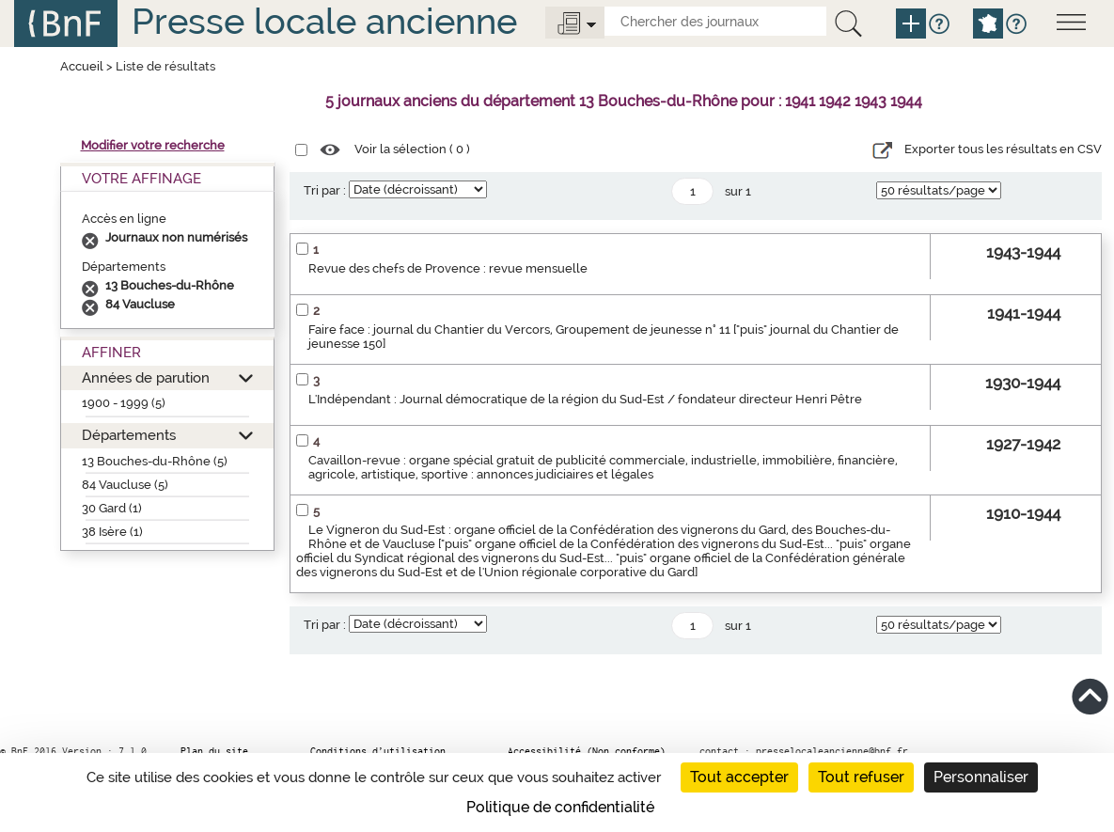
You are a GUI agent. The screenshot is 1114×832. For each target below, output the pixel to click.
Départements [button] (129, 435)
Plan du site (214, 751)
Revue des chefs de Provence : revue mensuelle (448, 268)
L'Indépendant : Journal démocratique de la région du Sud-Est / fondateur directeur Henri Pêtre (585, 399)
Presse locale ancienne (324, 21)
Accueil (81, 66)
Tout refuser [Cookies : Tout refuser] (861, 777)
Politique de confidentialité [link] (560, 807)
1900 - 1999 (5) (123, 403)
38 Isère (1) (112, 532)
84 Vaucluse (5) (125, 485)
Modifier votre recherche (153, 145)
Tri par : (325, 190)
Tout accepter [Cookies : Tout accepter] (739, 777)
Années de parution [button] (146, 377)
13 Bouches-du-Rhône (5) (155, 461)
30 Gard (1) (112, 508)
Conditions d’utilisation (378, 751)
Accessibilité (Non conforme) (587, 751)
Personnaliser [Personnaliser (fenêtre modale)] (981, 777)
